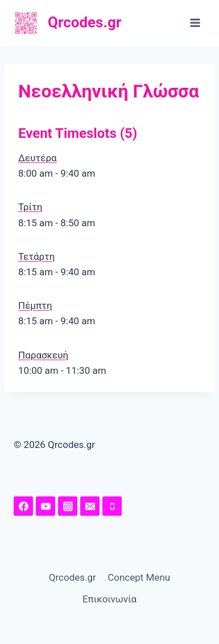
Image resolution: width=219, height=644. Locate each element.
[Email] (90, 506)
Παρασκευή (43, 355)
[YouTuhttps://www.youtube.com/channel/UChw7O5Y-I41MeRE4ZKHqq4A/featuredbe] (45, 506)
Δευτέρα (37, 158)
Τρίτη (30, 207)
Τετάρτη (36, 256)
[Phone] (112, 506)
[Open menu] (194, 22)
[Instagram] (67, 506)
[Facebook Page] (23, 506)
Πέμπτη (35, 305)
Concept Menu (139, 577)
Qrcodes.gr (72, 577)
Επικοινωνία (109, 599)
